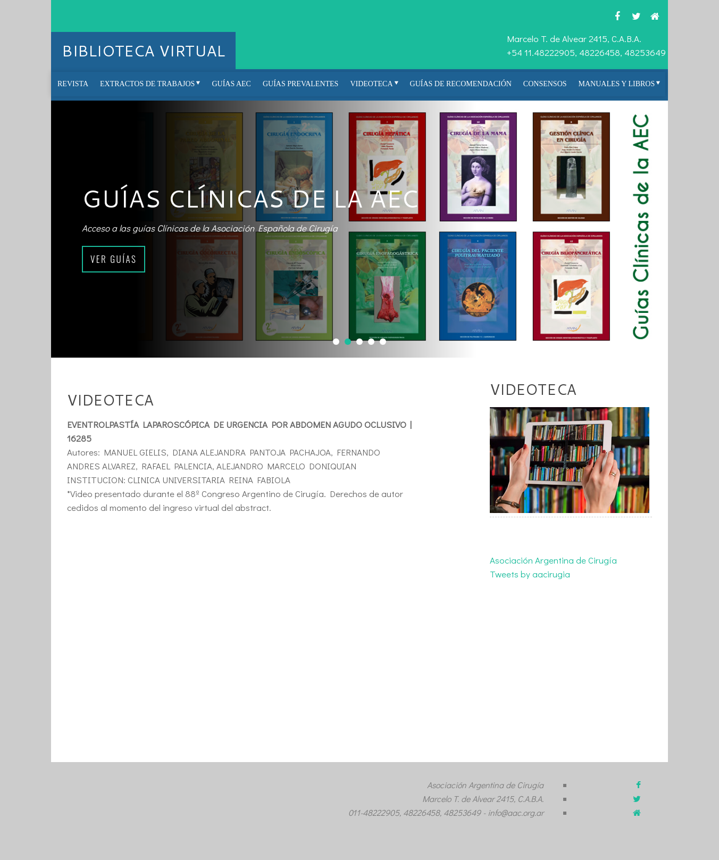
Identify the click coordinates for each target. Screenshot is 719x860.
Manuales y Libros (617, 84)
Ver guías (113, 259)
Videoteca (371, 84)
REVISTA (72, 84)
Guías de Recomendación (461, 84)
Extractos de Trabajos (147, 84)
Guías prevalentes (300, 84)
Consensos (545, 84)
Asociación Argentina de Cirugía (553, 560)
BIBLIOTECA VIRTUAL (143, 50)
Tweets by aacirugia (530, 574)
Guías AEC (231, 84)
